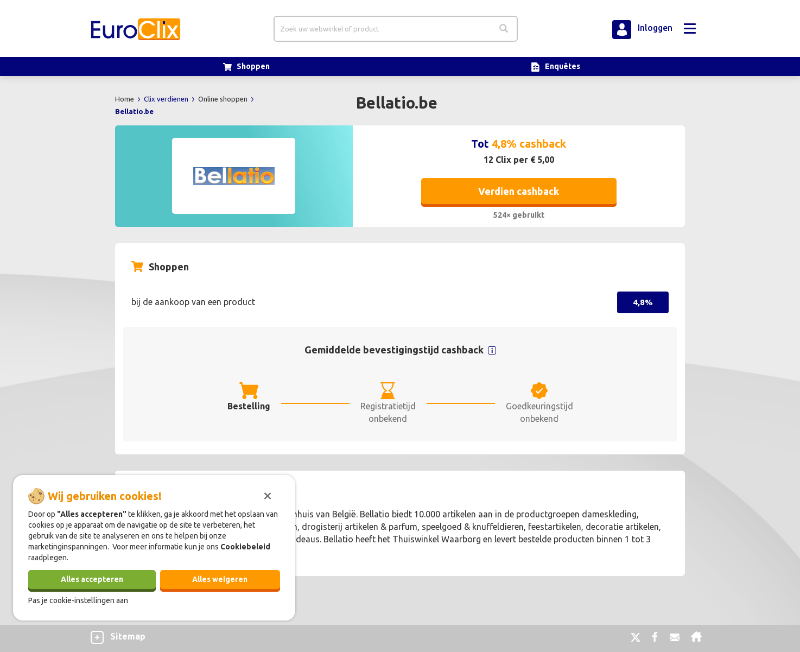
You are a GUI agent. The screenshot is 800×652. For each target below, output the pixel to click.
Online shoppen (223, 99)
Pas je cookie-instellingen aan (78, 600)
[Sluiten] (268, 494)
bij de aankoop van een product (193, 302)
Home (125, 99)
